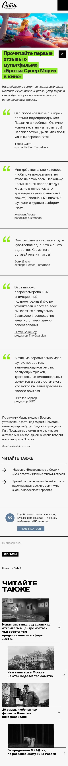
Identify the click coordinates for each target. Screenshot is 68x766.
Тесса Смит (23, 143)
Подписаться (31, 528)
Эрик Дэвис (23, 261)
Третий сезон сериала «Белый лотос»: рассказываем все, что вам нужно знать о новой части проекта (38, 486)
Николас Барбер (26, 398)
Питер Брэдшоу (26, 332)
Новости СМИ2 (11, 568)
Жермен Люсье (25, 214)
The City (9, 5)
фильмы (10, 554)
